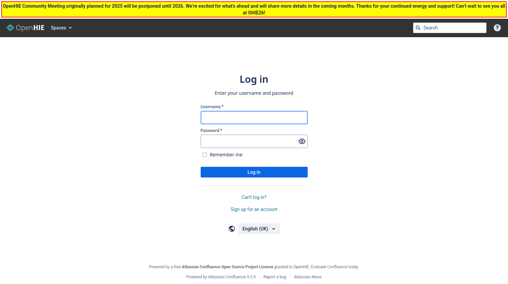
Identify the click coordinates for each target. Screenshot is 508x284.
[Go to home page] (25, 27)
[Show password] (302, 141)
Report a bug (275, 277)
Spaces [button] (58, 27)
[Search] (418, 27)
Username (212, 107)
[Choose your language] (259, 228)
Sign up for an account (253, 209)
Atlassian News (308, 277)
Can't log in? (254, 197)
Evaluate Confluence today (334, 267)
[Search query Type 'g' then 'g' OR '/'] (450, 27)
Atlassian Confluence (227, 277)
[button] (497, 27)
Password (211, 130)
